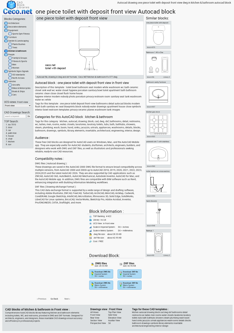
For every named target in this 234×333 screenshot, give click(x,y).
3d (109, 323)
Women (13, 68)
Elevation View (114, 317)
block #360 (151, 166)
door (10, 127)
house (11, 136)
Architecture (11, 23)
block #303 (151, 136)
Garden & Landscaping (16, 41)
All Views (94, 312)
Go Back (54, 298)
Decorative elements (15, 27)
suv (9, 144)
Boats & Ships (16, 91)
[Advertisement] (60, 229)
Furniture (10, 37)
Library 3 (166, 77)
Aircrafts (14, 85)
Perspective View (98, 323)
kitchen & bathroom (15, 51)
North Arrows (16, 78)
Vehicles (10, 81)
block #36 (150, 77)
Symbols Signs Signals (16, 71)
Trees (12, 47)
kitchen (11, 141)
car (9, 130)
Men (12, 64)
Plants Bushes (16, 44)
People (9, 54)
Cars (12, 94)
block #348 (151, 226)
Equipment (11, 30)
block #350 (151, 196)
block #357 (151, 107)
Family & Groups (17, 58)
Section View (96, 320)
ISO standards (16, 74)
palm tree (12, 133)
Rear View (94, 317)
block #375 (151, 47)
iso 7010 (12, 124)
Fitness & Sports (17, 61)
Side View (112, 315)
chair (10, 138)
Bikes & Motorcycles (19, 88)
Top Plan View (114, 312)
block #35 (150, 255)
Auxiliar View (114, 320)
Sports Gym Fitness (19, 34)
